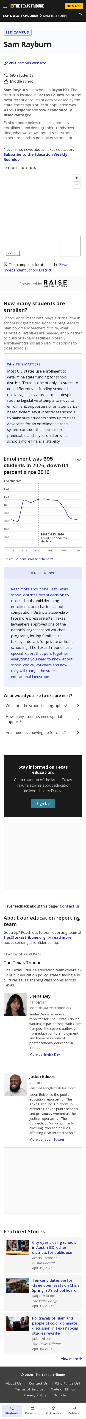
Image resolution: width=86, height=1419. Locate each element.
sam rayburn (55, 15)
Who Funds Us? (67, 1383)
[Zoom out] (76, 184)
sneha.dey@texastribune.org (50, 1008)
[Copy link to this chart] (78, 459)
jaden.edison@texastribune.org (52, 1088)
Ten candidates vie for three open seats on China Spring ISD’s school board (56, 1285)
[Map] (43, 215)
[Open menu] (5, 6)
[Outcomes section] (54, 1411)
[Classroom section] (33, 1411)
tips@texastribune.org (25, 937)
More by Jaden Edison (46, 1139)
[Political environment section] (74, 1411)
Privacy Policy (35, 1395)
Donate (60, 1395)
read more (62, 937)
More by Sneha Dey (44, 1054)
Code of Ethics (63, 1389)
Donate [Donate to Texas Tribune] (74, 6)
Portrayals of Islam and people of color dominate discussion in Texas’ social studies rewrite (55, 1326)
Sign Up (43, 803)
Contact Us (38, 1383)
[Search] (80, 15)
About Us (14, 1383)
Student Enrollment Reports (34, 559)
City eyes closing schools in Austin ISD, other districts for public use (54, 1247)
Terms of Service (29, 1389)
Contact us (70, 906)
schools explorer (21, 15)
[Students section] (12, 1411)
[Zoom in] (76, 178)
